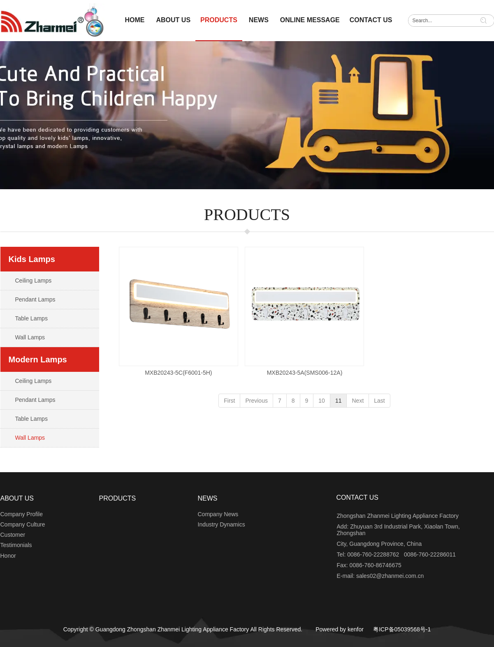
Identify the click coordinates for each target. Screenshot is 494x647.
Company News (218, 514)
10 (321, 400)
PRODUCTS (117, 498)
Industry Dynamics (221, 524)
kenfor (356, 629)
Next (358, 400)
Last (379, 400)
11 (338, 400)
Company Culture (22, 524)
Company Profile (21, 514)
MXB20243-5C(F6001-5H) (178, 372)
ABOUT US (17, 498)
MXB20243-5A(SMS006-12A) (305, 372)
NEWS (208, 498)
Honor (8, 555)
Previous (256, 400)
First (229, 400)
